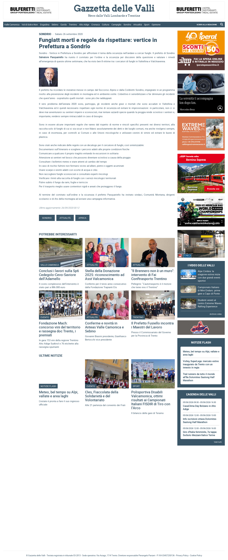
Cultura (105, 24)
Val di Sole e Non (30, 24)
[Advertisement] (201, 457)
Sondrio (127, 24)
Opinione (156, 24)
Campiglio (116, 24)
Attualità (137, 24)
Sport (146, 24)
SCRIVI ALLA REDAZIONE (207, 24)
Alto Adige (84, 24)
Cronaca (95, 24)
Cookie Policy (196, 555)
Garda (63, 24)
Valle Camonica (11, 24)
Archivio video (216, 314)
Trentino (73, 24)
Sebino (55, 24)
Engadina (44, 24)
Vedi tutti (218, 442)
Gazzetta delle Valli (201, 527)
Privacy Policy (182, 555)
